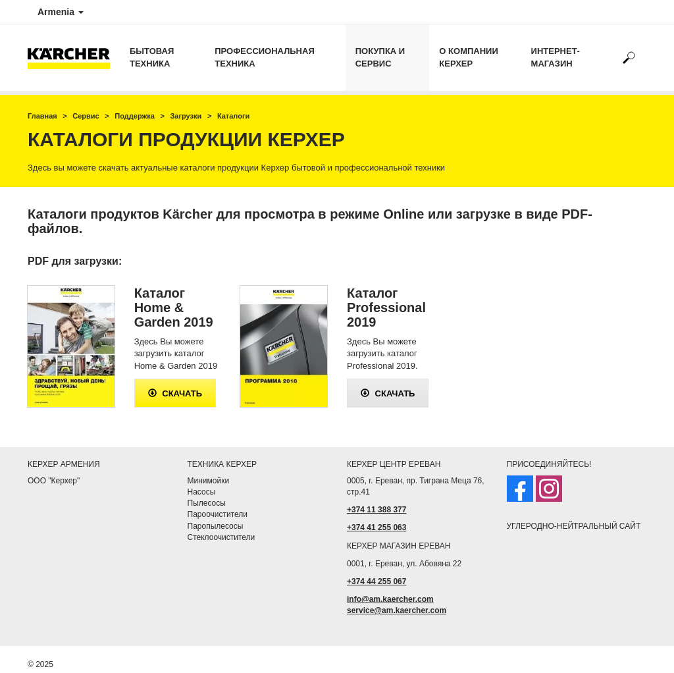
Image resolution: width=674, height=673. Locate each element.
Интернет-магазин (555, 57)
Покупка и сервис (380, 57)
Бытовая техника (152, 57)
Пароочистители (218, 514)
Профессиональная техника (264, 57)
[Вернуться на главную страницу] (74, 57)
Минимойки (209, 480)
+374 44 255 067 (376, 581)
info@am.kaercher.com (390, 599)
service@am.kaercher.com (396, 610)
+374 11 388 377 (376, 509)
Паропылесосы (216, 526)
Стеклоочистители (221, 537)
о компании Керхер (468, 57)
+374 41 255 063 (376, 527)
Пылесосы (207, 503)
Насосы (202, 492)
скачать (175, 393)
